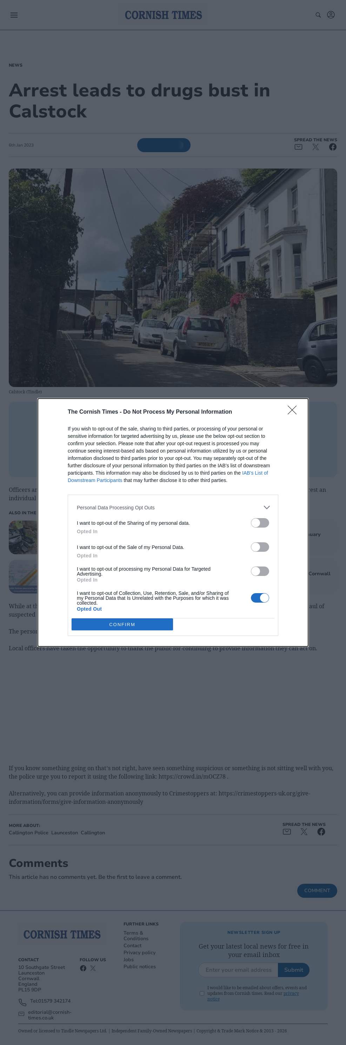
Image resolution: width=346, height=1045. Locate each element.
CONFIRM (122, 624)
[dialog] (173, 522)
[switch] (260, 523)
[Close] (294, 412)
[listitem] (173, 507)
